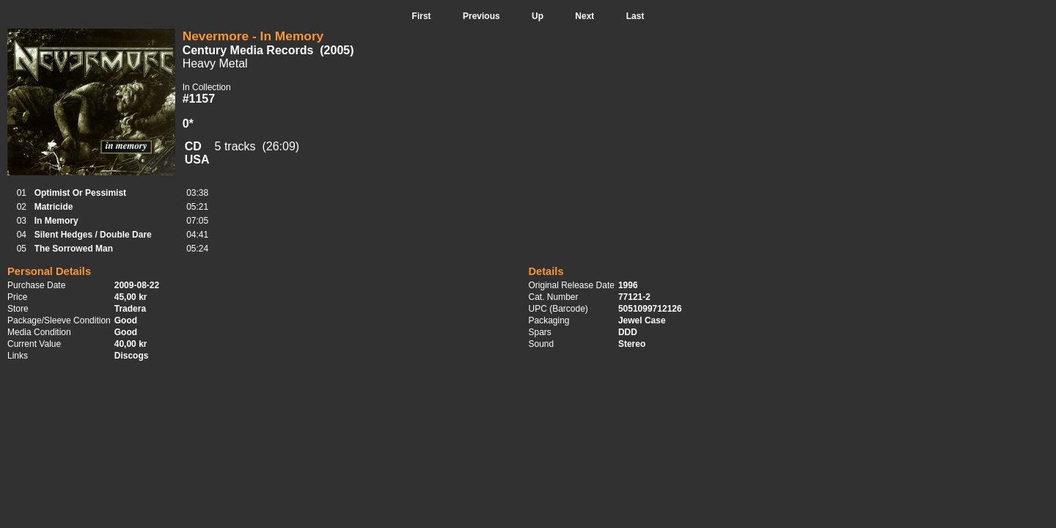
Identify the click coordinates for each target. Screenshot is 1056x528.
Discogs (131, 356)
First (421, 16)
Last (635, 16)
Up (537, 16)
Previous (481, 16)
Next (584, 16)
